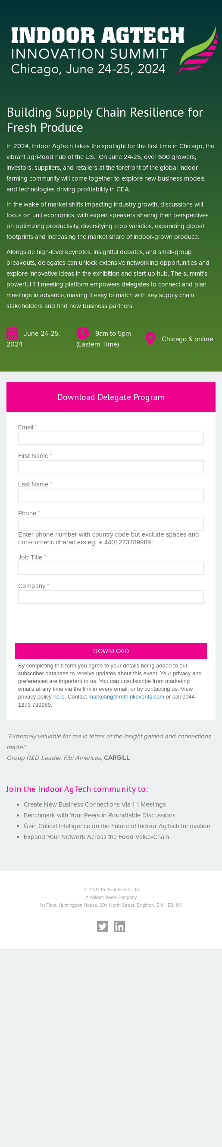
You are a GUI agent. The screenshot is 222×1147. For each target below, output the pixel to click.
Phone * (29, 513)
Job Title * (32, 557)
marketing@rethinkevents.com (126, 696)
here (59, 696)
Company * (33, 585)
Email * (27, 427)
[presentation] (80, 626)
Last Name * (35, 484)
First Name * (35, 455)
